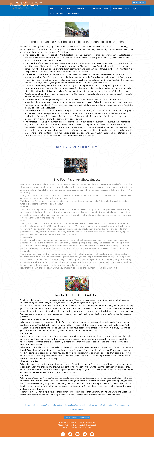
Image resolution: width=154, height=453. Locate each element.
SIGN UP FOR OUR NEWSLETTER (77, 433)
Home (28, 10)
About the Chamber (121, 10)
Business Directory (38, 10)
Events (97, 10)
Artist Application (56, 29)
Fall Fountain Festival (120, 24)
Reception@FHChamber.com (83, 438)
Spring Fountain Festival (99, 24)
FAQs (134, 24)
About (59, 24)
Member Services (107, 10)
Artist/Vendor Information (76, 24)
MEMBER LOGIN (139, 3)
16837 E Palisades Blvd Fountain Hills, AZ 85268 (77, 440)
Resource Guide (87, 10)
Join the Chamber (52, 10)
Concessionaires (73, 29)
